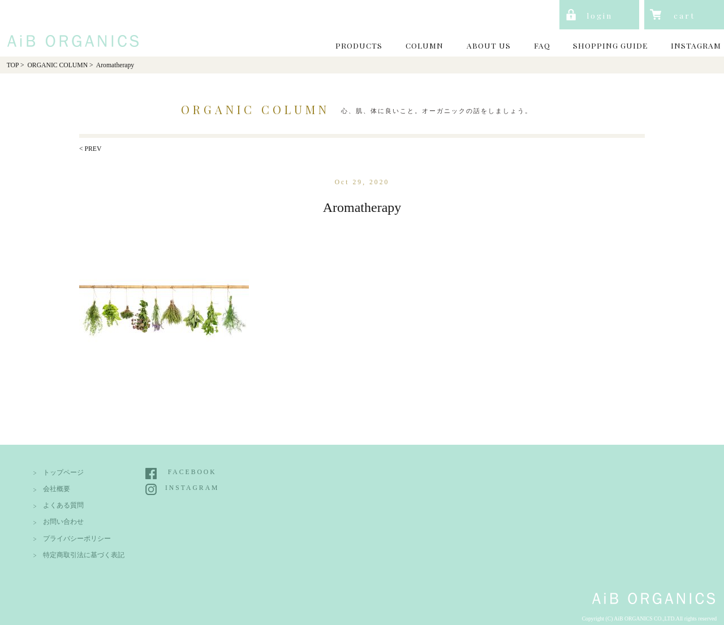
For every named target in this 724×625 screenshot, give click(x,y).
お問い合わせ (63, 522)
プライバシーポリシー (77, 538)
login (600, 15)
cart (684, 15)
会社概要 (56, 489)
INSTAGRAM (696, 45)
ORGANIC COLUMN (57, 65)
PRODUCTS (358, 45)
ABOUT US (489, 45)
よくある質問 (63, 505)
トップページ (63, 472)
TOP (13, 65)
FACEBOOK (192, 472)
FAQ (542, 45)
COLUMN (424, 45)
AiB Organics (70, 27)
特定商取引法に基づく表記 (83, 555)
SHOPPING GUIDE (610, 45)
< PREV (90, 149)
